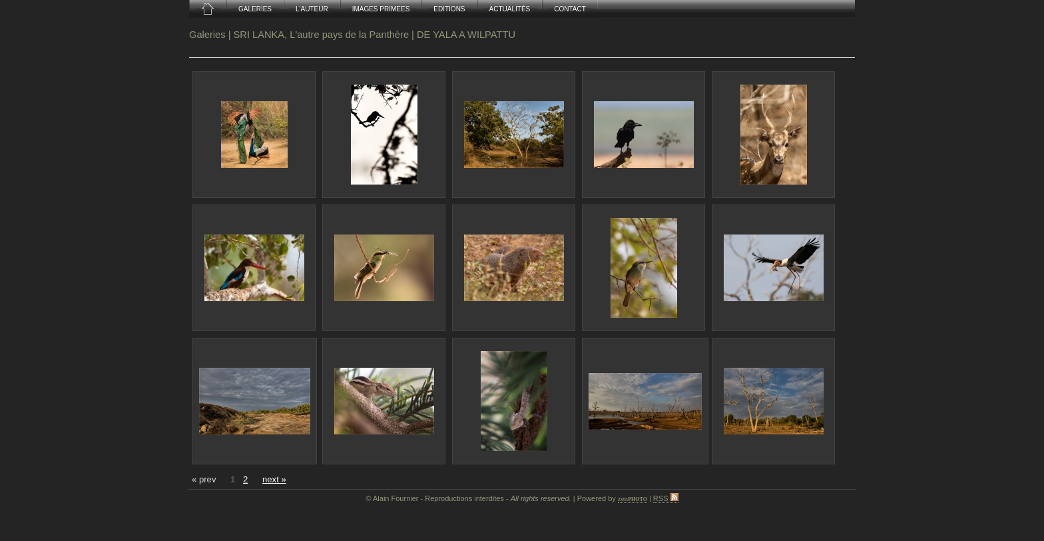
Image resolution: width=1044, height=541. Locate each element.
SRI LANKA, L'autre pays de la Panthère (321, 34)
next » (274, 479)
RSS (665, 498)
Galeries (207, 34)
